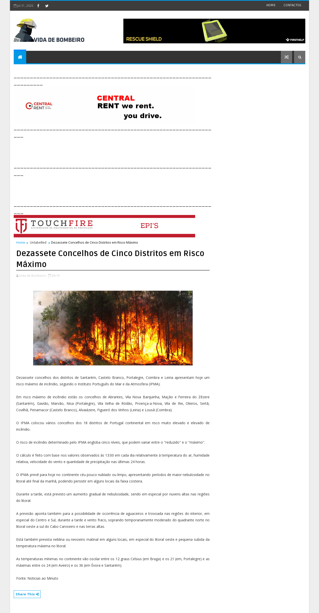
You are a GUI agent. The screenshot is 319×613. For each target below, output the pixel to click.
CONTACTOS (292, 5)
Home (20, 242)
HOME (271, 5)
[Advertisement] (104, 150)
